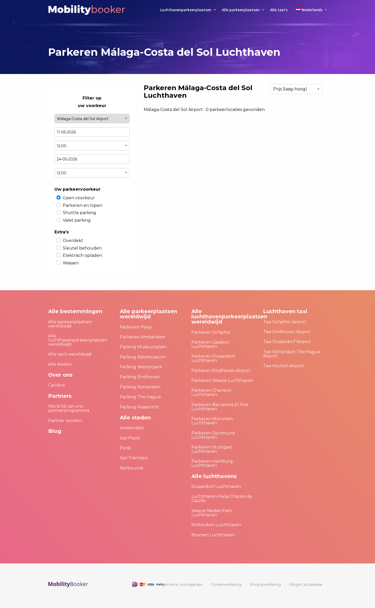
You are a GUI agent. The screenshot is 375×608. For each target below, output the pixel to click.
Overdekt (73, 240)
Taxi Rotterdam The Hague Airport (291, 353)
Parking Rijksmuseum (143, 357)
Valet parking (77, 220)
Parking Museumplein (143, 346)
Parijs (125, 447)
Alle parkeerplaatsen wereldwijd (70, 323)
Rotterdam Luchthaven (216, 524)
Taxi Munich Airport (283, 365)
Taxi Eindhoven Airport (287, 331)
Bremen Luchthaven (213, 534)
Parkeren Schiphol (210, 332)
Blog (54, 431)
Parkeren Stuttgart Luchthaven (211, 449)
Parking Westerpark (141, 366)
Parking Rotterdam (140, 386)
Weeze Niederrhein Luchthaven (211, 512)
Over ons (60, 375)
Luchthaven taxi (285, 311)
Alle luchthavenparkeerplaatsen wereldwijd (77, 340)
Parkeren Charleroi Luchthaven (211, 392)
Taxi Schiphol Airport (284, 321)
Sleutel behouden (82, 248)
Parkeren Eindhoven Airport (221, 370)
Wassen (71, 262)
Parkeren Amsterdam (142, 336)
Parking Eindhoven (140, 376)
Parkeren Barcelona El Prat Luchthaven (220, 406)
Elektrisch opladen (82, 255)
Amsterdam (132, 427)
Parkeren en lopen (82, 205)
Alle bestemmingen (75, 311)
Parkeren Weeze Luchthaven (222, 380)
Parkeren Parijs (136, 327)
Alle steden (60, 364)
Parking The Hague (140, 396)
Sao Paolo (130, 438)
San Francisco (134, 457)
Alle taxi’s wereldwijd (69, 354)
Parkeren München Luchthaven (212, 420)
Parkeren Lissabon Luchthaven (210, 344)
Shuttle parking (79, 212)
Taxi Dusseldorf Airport (287, 341)
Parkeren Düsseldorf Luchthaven (213, 358)
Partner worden (65, 420)
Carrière (56, 385)
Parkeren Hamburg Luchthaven (212, 463)
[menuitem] (187, 10)
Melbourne (131, 468)
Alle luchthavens (214, 476)
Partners (60, 396)
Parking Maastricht (139, 407)
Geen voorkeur (79, 197)
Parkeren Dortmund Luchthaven (213, 435)
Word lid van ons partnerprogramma (68, 408)
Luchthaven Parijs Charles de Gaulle (221, 498)
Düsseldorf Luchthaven (216, 486)
